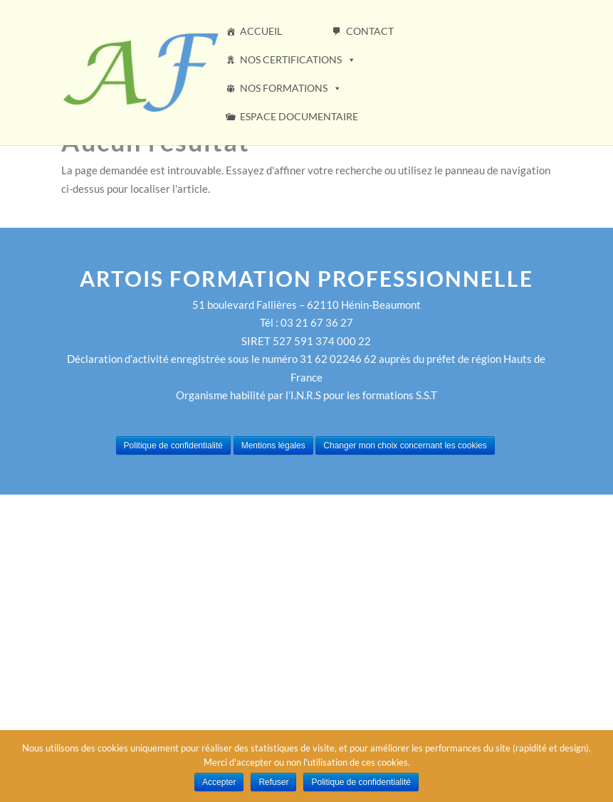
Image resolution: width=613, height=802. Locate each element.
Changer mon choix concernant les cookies (404, 445)
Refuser (273, 782)
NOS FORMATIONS (291, 88)
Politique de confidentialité (173, 445)
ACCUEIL (261, 31)
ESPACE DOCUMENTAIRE (299, 116)
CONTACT (370, 31)
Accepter (219, 782)
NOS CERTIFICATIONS (298, 59)
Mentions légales (273, 445)
